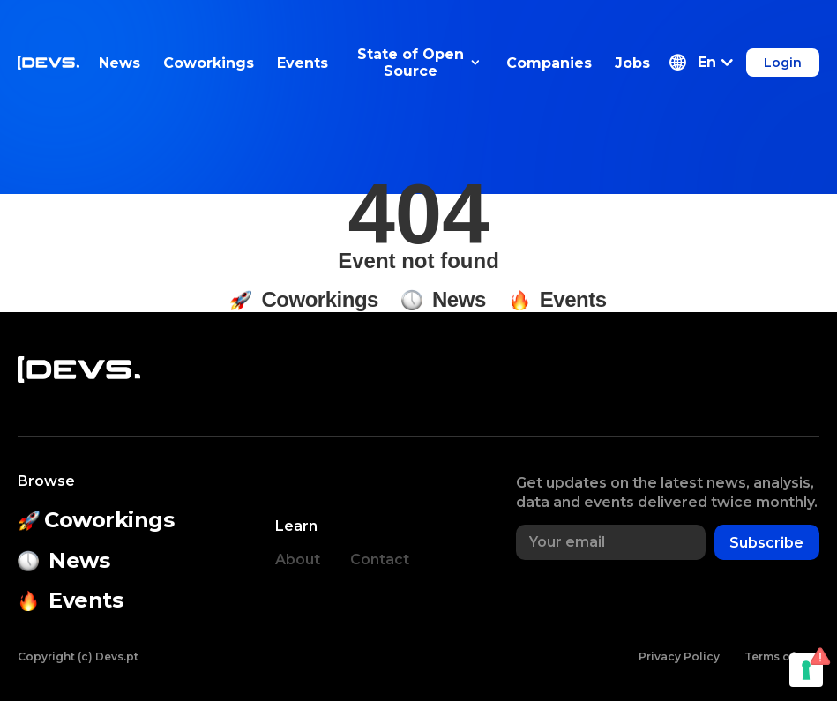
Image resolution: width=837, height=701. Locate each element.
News (119, 63)
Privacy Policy (679, 656)
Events (302, 63)
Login (783, 63)
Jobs (632, 63)
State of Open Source (418, 62)
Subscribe (766, 542)
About (297, 559)
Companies (549, 63)
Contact (379, 559)
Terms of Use (781, 656)
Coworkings (208, 63)
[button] (701, 62)
